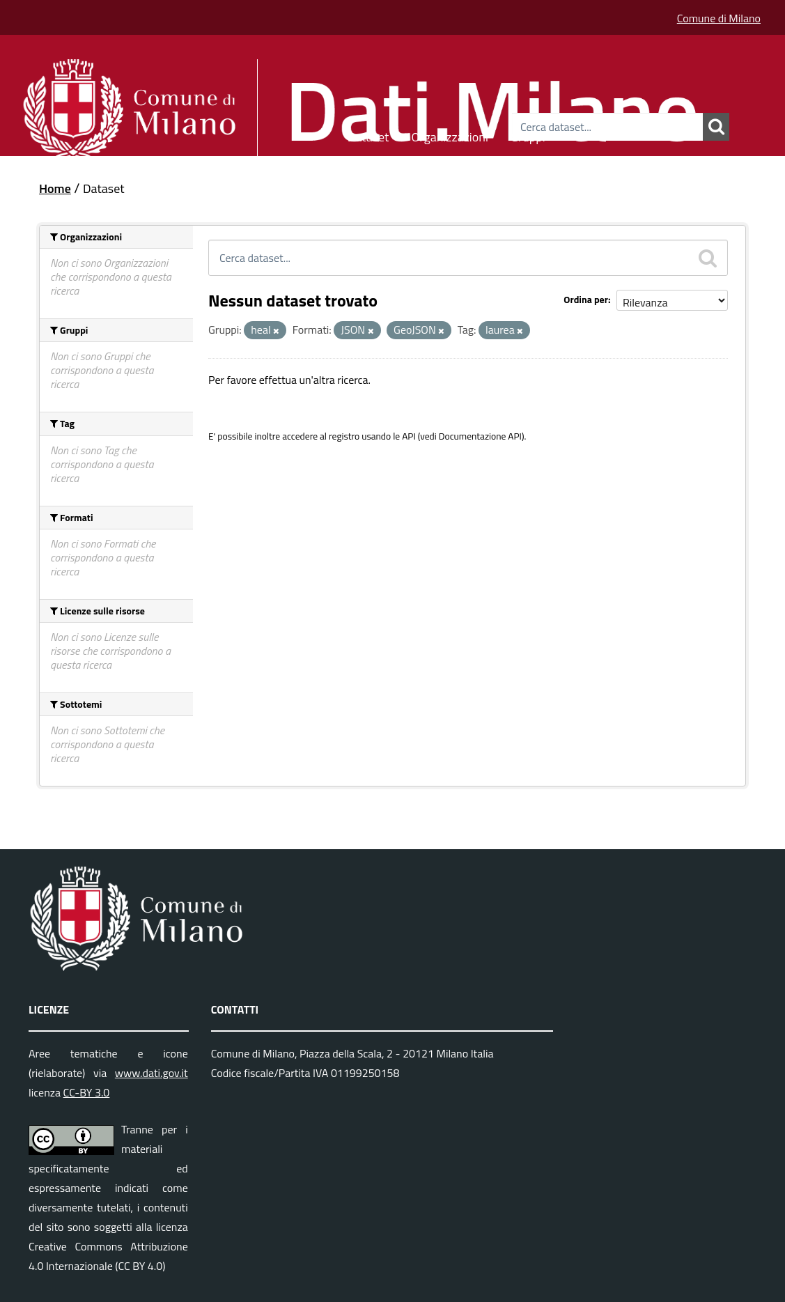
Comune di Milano (719, 18)
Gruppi (528, 134)
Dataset (368, 134)
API (409, 436)
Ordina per (586, 299)
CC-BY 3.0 (86, 1092)
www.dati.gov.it (151, 1072)
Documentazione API (480, 436)
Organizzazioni (449, 134)
